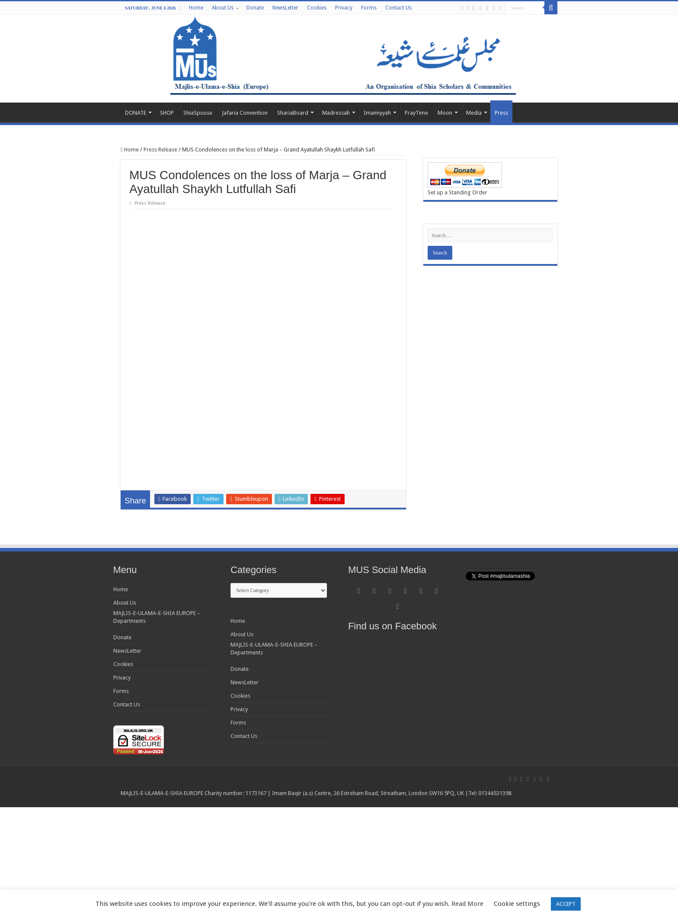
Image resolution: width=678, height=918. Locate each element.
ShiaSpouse (197, 113)
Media (474, 113)
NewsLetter (285, 8)
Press (501, 113)
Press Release (160, 149)
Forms (369, 8)
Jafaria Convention (245, 113)
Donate (255, 8)
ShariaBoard (292, 113)
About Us (222, 8)
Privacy (343, 8)
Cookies (316, 8)
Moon (445, 113)
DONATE (135, 113)
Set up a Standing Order (457, 192)
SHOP (167, 113)
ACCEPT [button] (566, 904)
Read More (467, 904)
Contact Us (398, 8)
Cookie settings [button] (517, 904)
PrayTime (416, 113)
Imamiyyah (377, 113)
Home (196, 8)
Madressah (336, 113)
